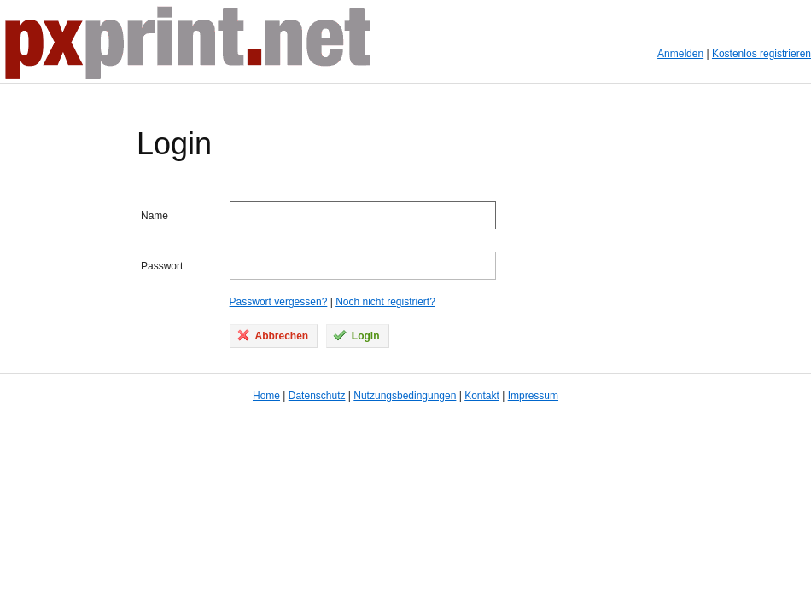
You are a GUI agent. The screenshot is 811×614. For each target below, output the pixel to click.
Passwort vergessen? (279, 302)
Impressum (533, 396)
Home (266, 396)
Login (356, 335)
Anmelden (680, 54)
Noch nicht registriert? (385, 302)
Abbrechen (272, 335)
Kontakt (481, 396)
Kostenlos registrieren (761, 54)
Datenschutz (317, 396)
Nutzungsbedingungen (404, 396)
